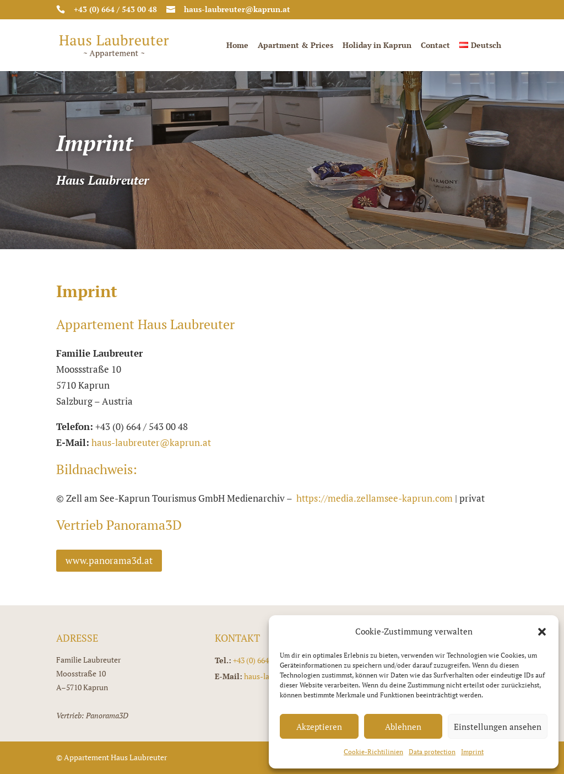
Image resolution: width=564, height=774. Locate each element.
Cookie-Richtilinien (373, 752)
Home (237, 45)
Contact (435, 45)
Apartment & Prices (295, 45)
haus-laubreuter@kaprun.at (151, 442)
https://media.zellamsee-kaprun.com (374, 498)
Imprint (472, 752)
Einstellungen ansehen (497, 726)
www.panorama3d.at (109, 560)
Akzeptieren (319, 726)
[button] (541, 631)
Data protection (432, 752)
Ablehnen (403, 726)
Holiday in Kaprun (377, 45)
